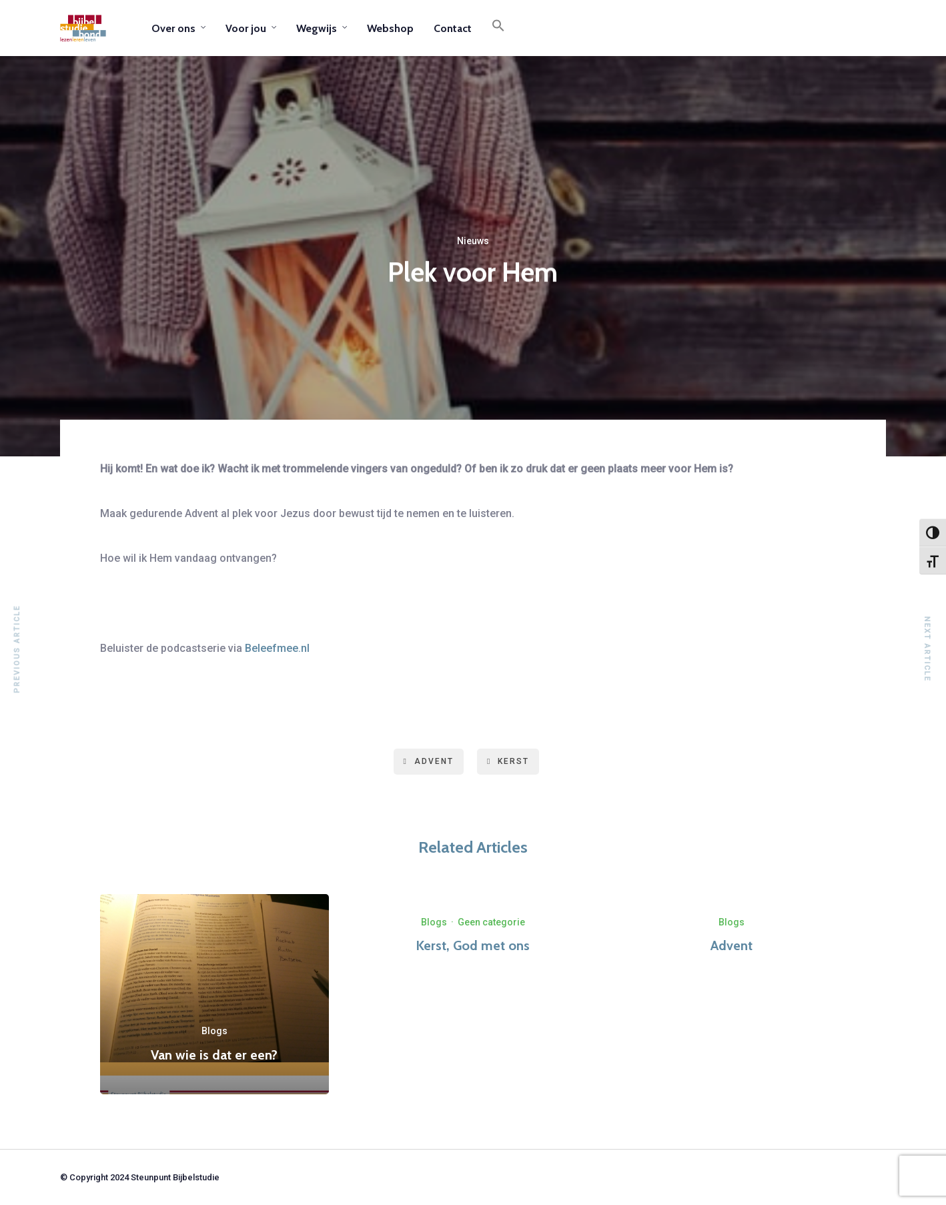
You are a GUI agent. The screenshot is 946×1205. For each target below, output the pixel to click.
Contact (453, 28)
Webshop (390, 28)
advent (429, 761)
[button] (498, 28)
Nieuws (473, 243)
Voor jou (245, 28)
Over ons (173, 28)
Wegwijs (316, 28)
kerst (508, 761)
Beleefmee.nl (277, 648)
